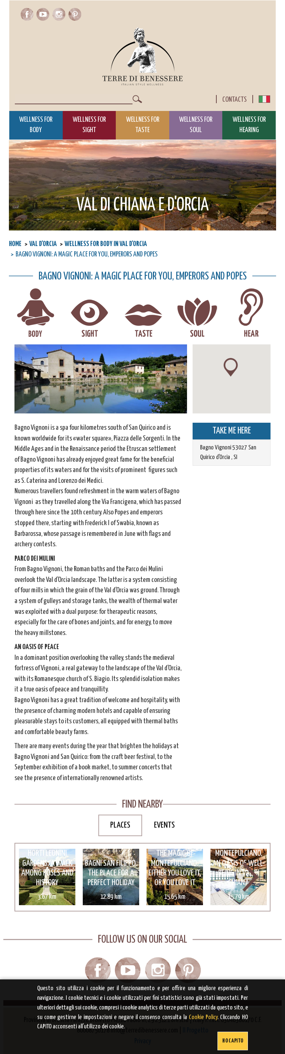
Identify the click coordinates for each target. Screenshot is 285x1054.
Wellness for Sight (89, 125)
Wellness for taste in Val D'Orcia (143, 313)
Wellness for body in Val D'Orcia (106, 244)
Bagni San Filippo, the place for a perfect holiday (111, 873)
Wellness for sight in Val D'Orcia (90, 313)
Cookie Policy (203, 1017)
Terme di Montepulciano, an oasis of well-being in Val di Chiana (238, 863)
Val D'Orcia (43, 244)
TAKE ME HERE (232, 430)
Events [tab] (164, 825)
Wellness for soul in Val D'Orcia (197, 313)
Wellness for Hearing (249, 125)
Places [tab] (120, 825)
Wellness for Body (35, 125)
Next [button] (250, 877)
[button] (230, 367)
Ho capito (232, 1041)
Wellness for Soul (195, 125)
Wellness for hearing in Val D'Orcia (251, 313)
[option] (47, 877)
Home (15, 244)
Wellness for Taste (142, 125)
